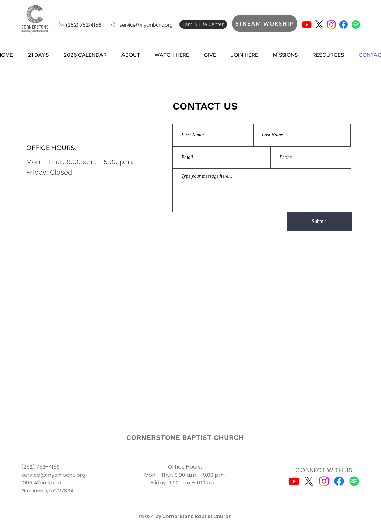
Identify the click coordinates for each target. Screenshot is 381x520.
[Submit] (319, 221)
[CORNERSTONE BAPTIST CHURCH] (185, 437)
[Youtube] (306, 24)
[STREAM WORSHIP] (264, 23)
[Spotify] (355, 24)
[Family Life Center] (203, 24)
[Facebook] (343, 24)
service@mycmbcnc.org (146, 25)
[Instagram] (331, 24)
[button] (38, 55)
